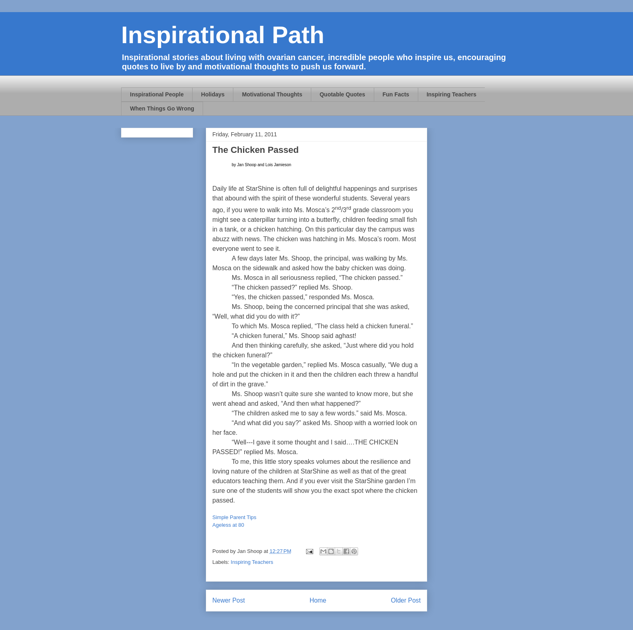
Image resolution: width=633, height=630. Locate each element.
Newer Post (228, 600)
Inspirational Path (222, 34)
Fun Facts (396, 94)
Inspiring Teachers (451, 94)
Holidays (212, 94)
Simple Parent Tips (234, 517)
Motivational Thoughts (272, 94)
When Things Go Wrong (162, 108)
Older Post (406, 600)
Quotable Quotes (342, 94)
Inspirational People (157, 94)
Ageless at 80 (228, 525)
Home (318, 600)
